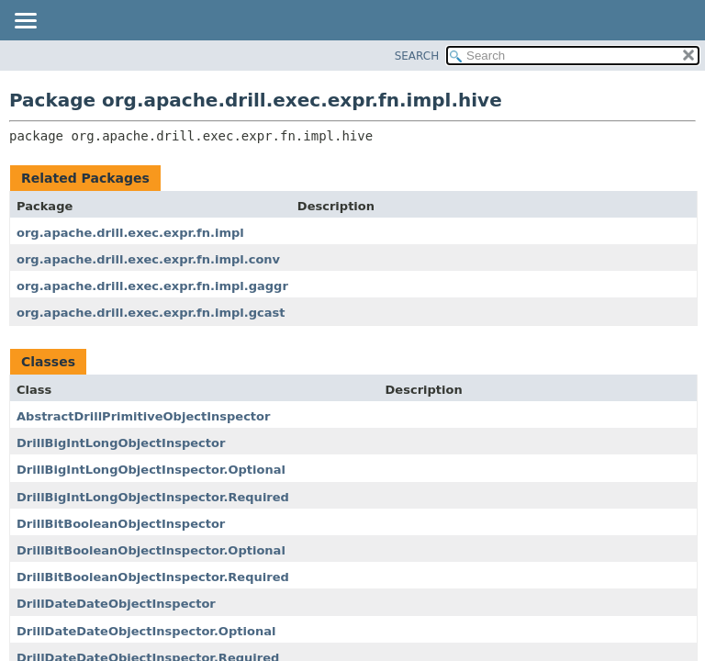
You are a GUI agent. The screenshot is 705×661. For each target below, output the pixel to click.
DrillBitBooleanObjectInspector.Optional (151, 550)
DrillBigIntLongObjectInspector (121, 443)
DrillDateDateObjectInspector (116, 604)
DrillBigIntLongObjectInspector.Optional (151, 469)
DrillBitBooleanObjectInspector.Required (153, 577)
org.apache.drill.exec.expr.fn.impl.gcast (151, 312)
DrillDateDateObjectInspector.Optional (146, 631)
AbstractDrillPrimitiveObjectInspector (143, 416)
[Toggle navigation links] (24, 22)
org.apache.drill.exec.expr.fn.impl (130, 233)
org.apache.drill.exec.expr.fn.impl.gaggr (152, 286)
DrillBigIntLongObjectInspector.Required (153, 497)
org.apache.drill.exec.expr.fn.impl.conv (148, 259)
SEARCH (417, 56)
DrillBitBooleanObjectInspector (121, 524)
